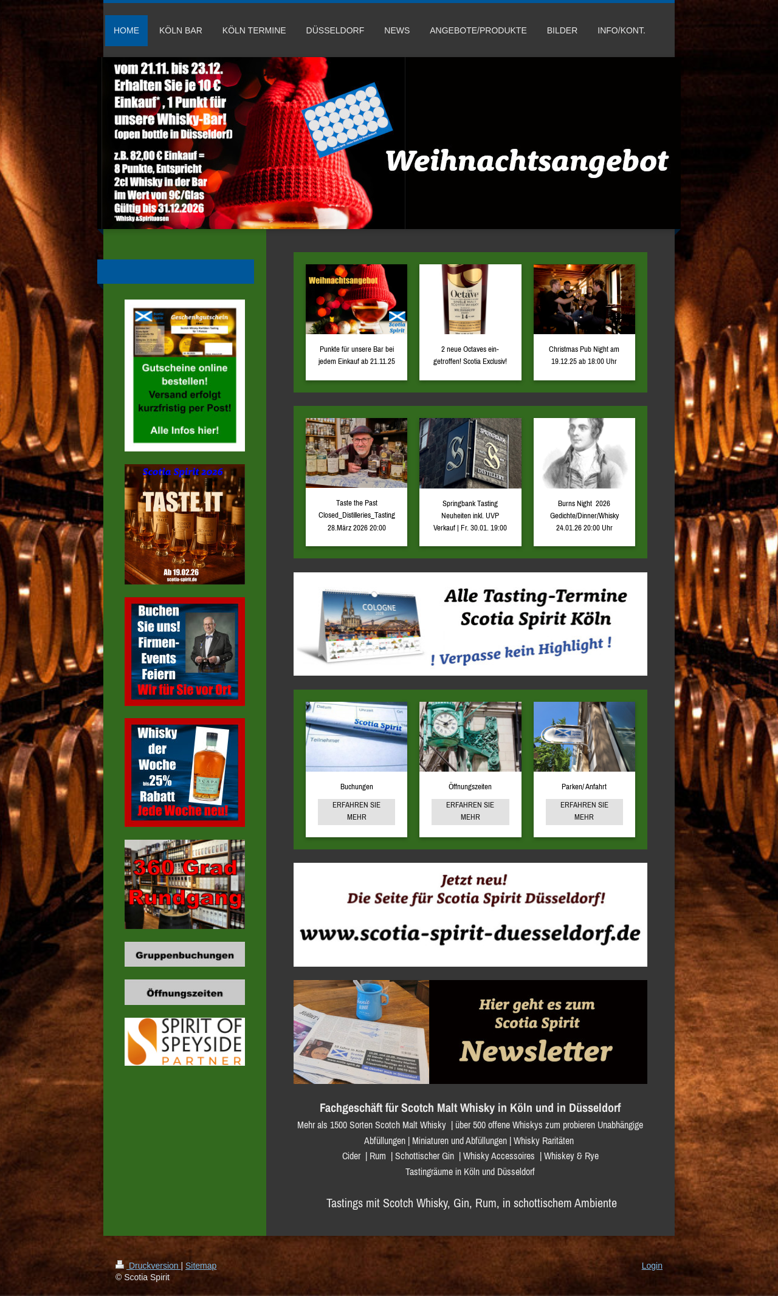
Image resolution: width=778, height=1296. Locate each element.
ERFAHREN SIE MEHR (356, 810)
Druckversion (148, 1265)
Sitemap (200, 1265)
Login (652, 1265)
